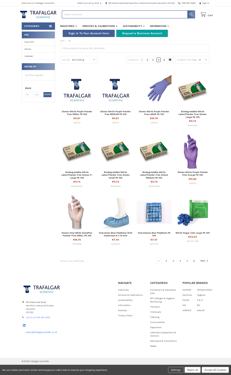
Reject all (192, 370)
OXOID (185, 310)
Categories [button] (31, 36)
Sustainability (134, 36)
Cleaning (154, 327)
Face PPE (29, 52)
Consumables (157, 332)
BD (198, 315)
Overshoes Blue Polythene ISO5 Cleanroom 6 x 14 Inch (115, 244)
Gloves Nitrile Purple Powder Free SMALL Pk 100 (77, 123)
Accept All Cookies (215, 370)
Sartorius (187, 305)
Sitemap (122, 320)
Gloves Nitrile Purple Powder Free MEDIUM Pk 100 (115, 123)
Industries (68, 36)
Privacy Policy (125, 325)
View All (201, 320)
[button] (89, 43)
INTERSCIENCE (204, 300)
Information (159, 36)
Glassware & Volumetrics (163, 351)
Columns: (133, 70)
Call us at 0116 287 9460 (38, 327)
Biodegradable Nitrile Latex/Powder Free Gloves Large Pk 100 (193, 124)
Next (204, 271)
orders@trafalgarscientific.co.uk (41, 342)
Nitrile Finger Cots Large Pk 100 (193, 243)
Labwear (28, 66)
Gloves (27, 59)
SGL (184, 315)
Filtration (155, 317)
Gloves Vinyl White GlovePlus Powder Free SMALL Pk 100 (77, 244)
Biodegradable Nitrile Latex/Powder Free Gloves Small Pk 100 (116, 185)
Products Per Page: (187, 70)
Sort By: (66, 70)
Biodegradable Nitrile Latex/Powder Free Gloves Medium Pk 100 (154, 185)
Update (47, 105)
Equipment (156, 337)
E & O (200, 310)
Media (153, 356)
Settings (176, 370)
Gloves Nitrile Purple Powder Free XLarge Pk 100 (192, 184)
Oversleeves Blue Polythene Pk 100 (154, 244)
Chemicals (155, 322)
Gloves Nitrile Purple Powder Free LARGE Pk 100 (154, 123)
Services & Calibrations (100, 36)
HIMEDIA (186, 320)
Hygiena (201, 305)
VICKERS (186, 300)
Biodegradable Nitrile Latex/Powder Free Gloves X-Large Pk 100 (77, 185)
